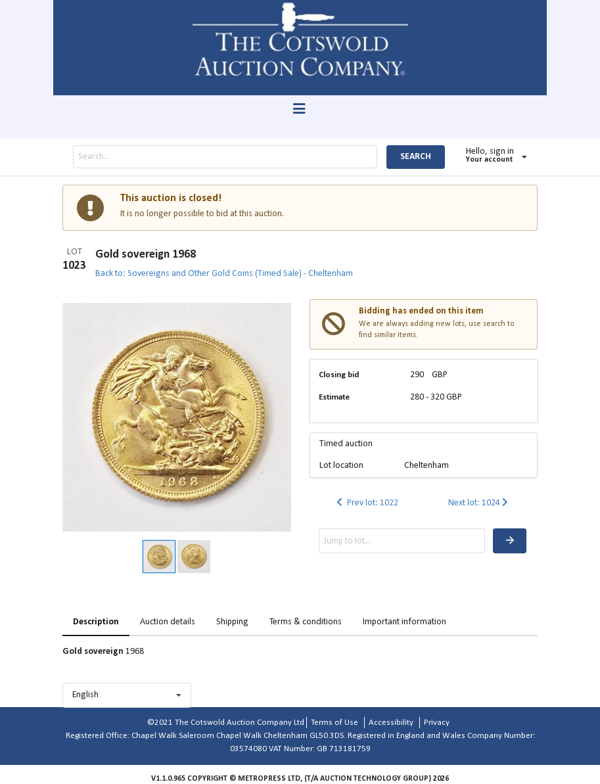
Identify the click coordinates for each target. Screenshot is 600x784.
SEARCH (415, 157)
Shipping (232, 622)
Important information (404, 622)
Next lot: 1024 (479, 503)
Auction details (167, 622)
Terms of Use (334, 722)
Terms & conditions (305, 622)
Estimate (334, 397)
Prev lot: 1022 (366, 503)
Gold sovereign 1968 (145, 254)
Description (96, 622)
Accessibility (391, 722)
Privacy (437, 722)
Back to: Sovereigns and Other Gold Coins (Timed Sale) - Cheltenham (224, 274)
